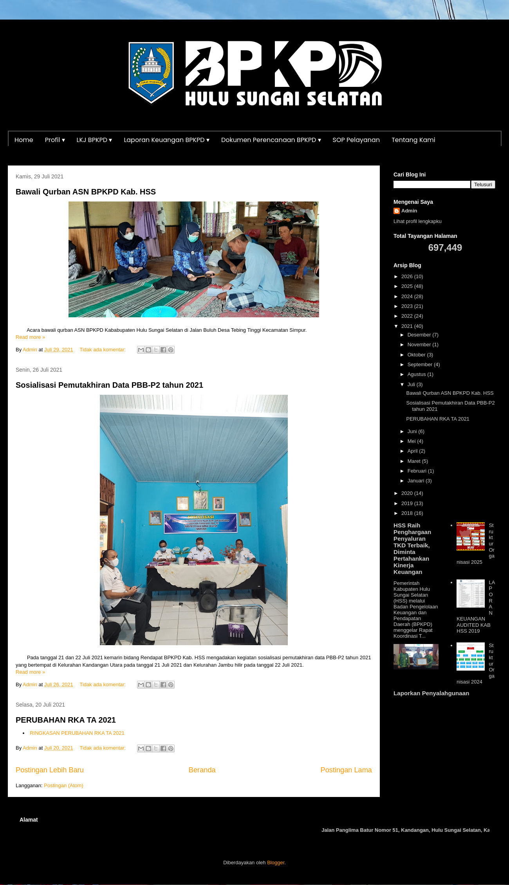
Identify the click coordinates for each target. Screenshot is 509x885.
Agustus (418, 374)
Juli (412, 384)
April (413, 451)
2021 (407, 326)
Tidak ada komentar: (103, 350)
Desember (420, 335)
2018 (407, 513)
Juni (413, 431)
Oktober (417, 355)
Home (23, 139)
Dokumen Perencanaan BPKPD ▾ (271, 139)
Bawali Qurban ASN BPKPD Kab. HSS (86, 191)
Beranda (202, 770)
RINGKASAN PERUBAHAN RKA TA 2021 (77, 733)
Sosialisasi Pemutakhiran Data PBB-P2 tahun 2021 (109, 385)
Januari (417, 481)
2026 (407, 276)
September (421, 364)
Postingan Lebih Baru (50, 770)
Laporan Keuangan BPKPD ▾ (166, 139)
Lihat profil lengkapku (417, 221)
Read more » (30, 337)
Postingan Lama (346, 770)
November (420, 344)
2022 (407, 316)
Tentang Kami (413, 139)
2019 (407, 503)
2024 (407, 296)
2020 (407, 493)
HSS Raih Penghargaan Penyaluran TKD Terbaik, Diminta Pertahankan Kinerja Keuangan (412, 548)
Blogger (275, 862)
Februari (418, 471)
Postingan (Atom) (63, 785)
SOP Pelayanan (356, 139)
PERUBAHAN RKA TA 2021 (66, 720)
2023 (407, 306)
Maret (415, 461)
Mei (412, 441)
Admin (409, 211)
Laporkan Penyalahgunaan (431, 693)
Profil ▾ (55, 139)
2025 (407, 286)
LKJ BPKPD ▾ (94, 139)
